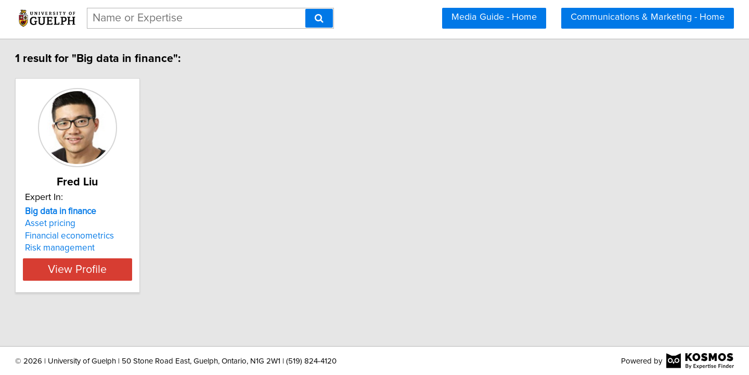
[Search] (319, 18)
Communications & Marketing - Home (648, 17)
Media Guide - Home (494, 17)
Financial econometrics (116, 236)
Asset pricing (97, 223)
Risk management (107, 248)
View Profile (138, 269)
